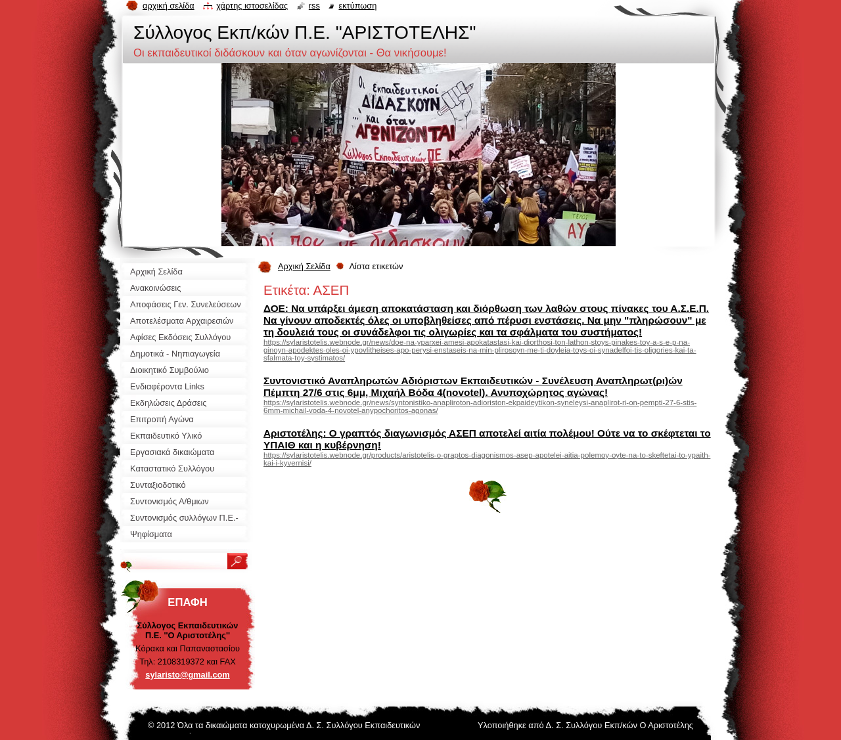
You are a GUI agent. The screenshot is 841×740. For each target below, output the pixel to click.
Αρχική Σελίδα (304, 266)
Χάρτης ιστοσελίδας (252, 6)
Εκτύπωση (357, 6)
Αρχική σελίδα (168, 6)
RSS (314, 6)
